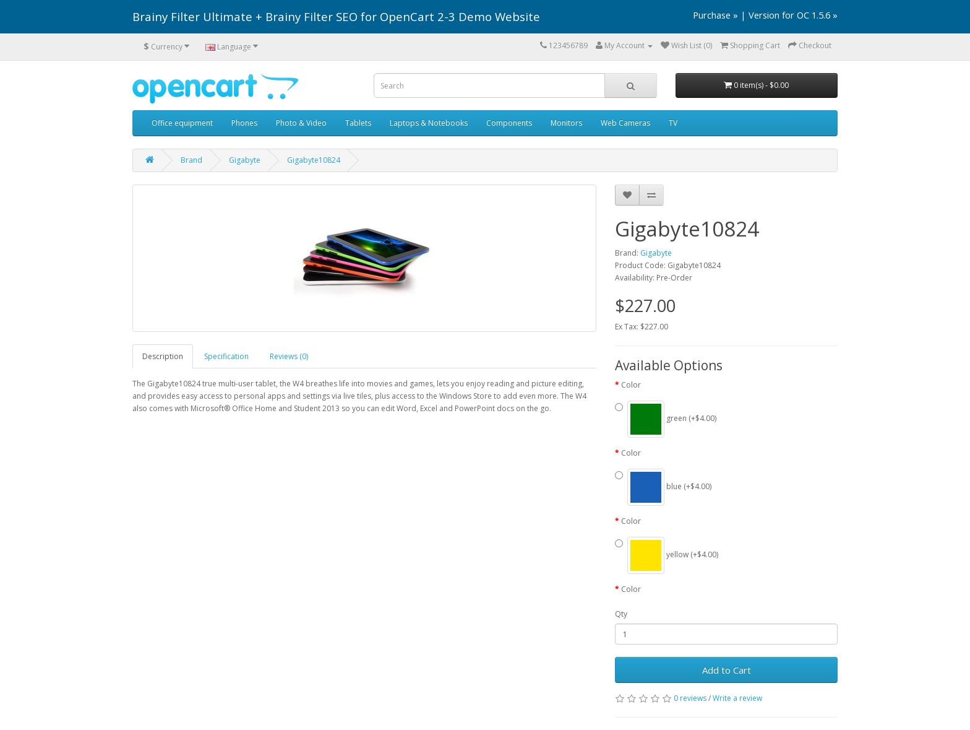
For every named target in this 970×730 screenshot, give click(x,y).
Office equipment (182, 123)
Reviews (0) (289, 356)
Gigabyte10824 (313, 160)
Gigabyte (244, 160)
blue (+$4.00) (663, 487)
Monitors (566, 123)
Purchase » (715, 15)
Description (162, 356)
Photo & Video (301, 123)
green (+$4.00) (665, 419)
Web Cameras (625, 123)
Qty (621, 614)
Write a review (737, 698)
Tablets (358, 123)
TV (673, 123)
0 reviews (690, 698)
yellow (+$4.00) (666, 555)
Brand (191, 160)
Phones (244, 123)
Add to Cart (726, 670)
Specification (226, 356)
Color (631, 385)
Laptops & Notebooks (429, 123)
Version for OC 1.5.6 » (793, 15)
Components (509, 123)
